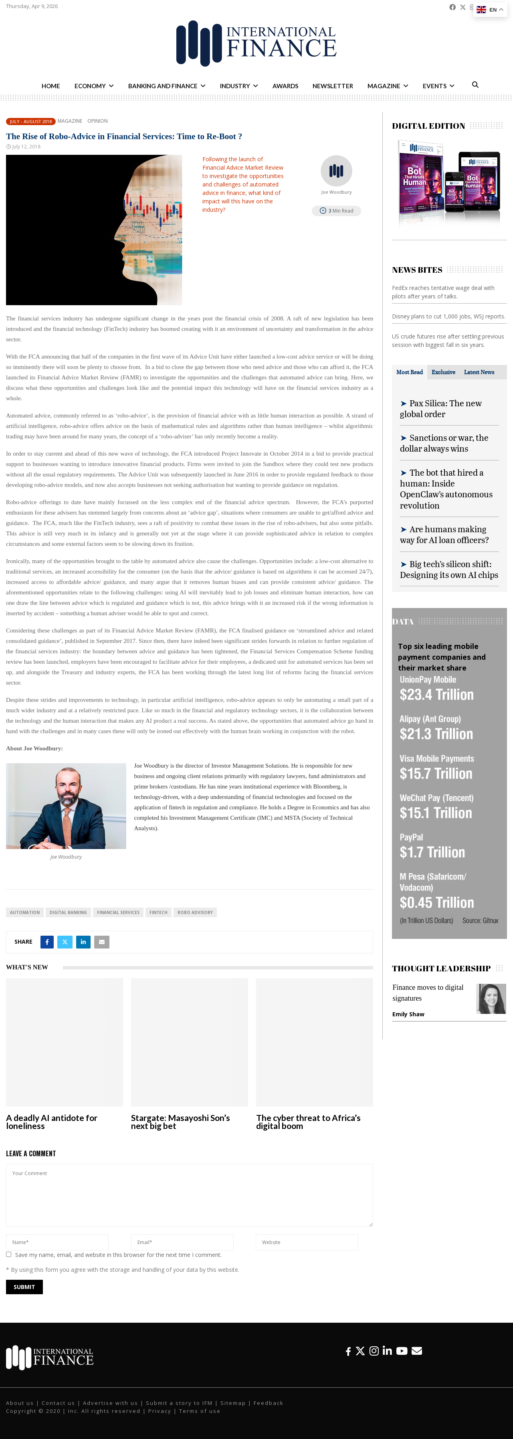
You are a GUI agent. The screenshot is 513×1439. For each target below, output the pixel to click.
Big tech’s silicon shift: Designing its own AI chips (449, 569)
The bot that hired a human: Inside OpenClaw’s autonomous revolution (446, 488)
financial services (118, 912)
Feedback (269, 1403)
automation (25, 912)
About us (20, 1403)
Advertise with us (110, 1403)
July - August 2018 (31, 121)
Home (51, 85)
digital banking (68, 912)
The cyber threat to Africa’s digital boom (308, 1122)
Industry (235, 85)
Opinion (97, 121)
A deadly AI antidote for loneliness (51, 1122)
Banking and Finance (163, 85)
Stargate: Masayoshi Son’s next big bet (180, 1122)
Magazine (384, 85)
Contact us (58, 1403)
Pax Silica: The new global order (441, 408)
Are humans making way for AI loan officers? (444, 534)
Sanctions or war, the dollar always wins (444, 443)
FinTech (158, 912)
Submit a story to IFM (179, 1403)
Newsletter (333, 85)
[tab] (409, 372)
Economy (90, 85)
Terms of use (200, 1411)
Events (434, 85)
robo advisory (195, 912)
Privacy (160, 1411)
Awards (285, 85)
